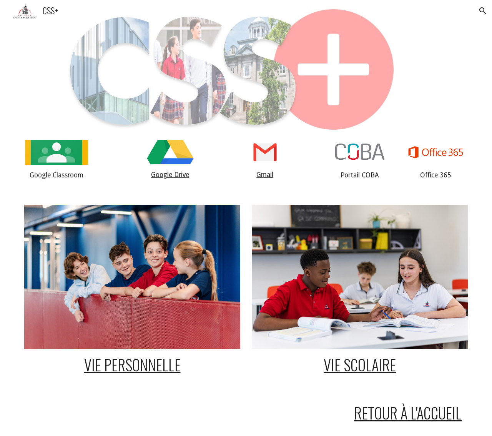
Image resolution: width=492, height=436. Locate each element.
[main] (56, 175)
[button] (483, 11)
